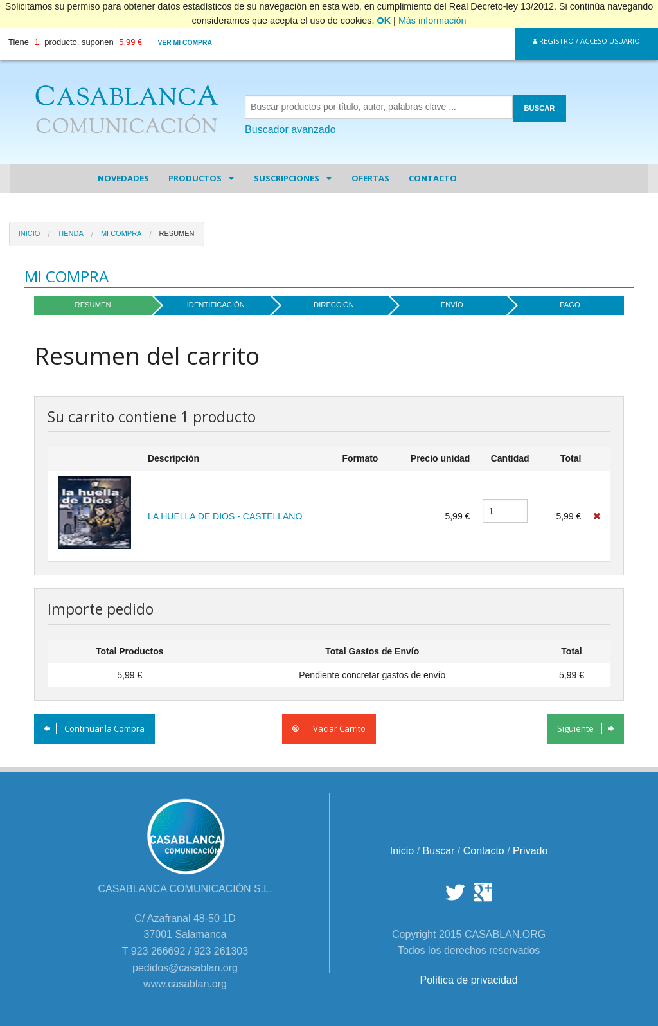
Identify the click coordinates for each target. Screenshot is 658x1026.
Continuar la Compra (94, 728)
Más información (432, 20)
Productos (195, 178)
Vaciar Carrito (329, 728)
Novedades (123, 178)
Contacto (433, 178)
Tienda (70, 233)
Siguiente (585, 728)
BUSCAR (539, 108)
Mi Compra (121, 233)
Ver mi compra (184, 42)
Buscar (439, 850)
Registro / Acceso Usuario (586, 41)
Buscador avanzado (290, 129)
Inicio (29, 233)
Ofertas (370, 178)
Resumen (177, 233)
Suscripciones (286, 178)
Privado (530, 850)
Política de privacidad (469, 980)
